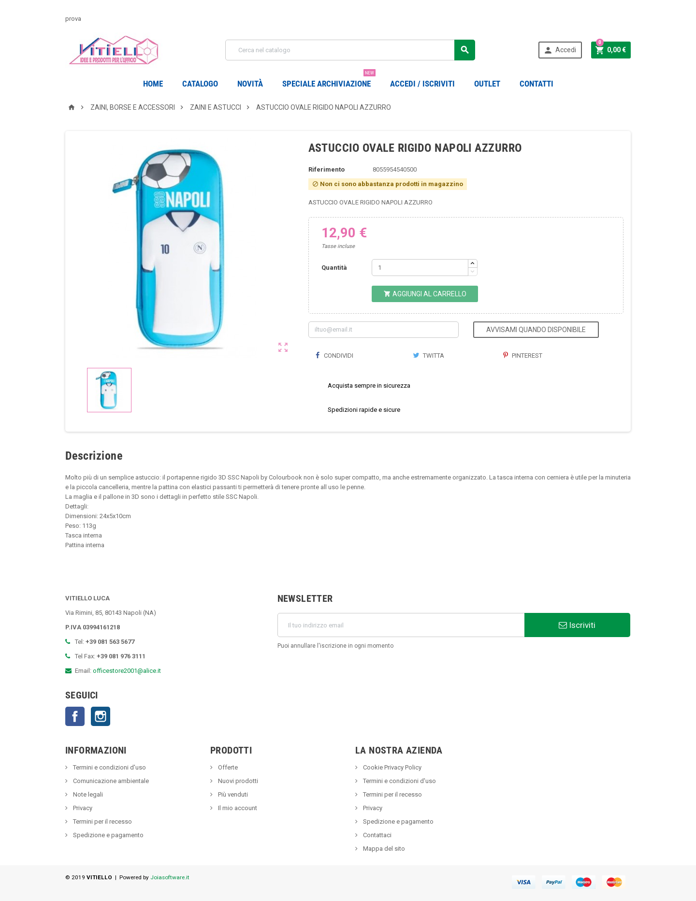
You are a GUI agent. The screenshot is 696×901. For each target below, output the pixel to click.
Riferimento (326, 169)
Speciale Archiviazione (329, 80)
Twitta (428, 355)
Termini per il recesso (102, 821)
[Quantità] (420, 267)
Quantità (334, 267)
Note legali (87, 794)
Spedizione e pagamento (108, 835)
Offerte (227, 767)
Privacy (82, 808)
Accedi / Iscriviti (422, 83)
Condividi (334, 355)
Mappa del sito (383, 848)
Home (153, 83)
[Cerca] (350, 50)
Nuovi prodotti (237, 781)
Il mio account (237, 808)
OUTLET (487, 83)
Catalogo (200, 83)
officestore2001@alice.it (127, 670)
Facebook (75, 716)
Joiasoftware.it (169, 877)
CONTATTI (536, 83)
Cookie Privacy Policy (391, 767)
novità (250, 83)
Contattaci (377, 835)
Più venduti (232, 794)
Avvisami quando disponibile (536, 330)
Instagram (100, 716)
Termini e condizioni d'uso (109, 767)
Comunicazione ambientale (110, 781)
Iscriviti (577, 625)
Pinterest (522, 355)
